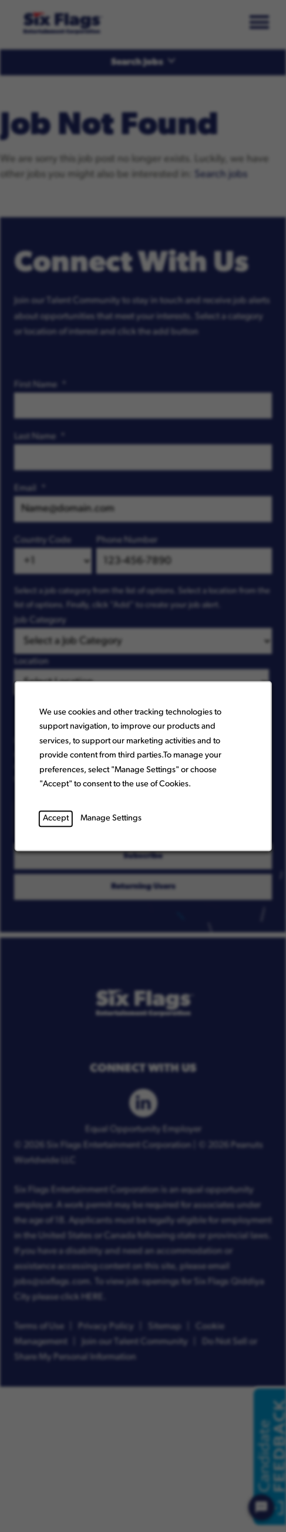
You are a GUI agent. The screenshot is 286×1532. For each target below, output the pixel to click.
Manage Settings (110, 818)
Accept (55, 818)
